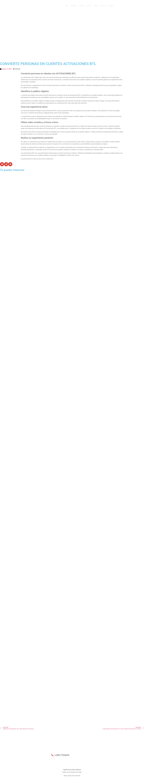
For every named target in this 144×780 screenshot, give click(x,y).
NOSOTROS (73, 5)
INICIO (66, 5)
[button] (2, 164)
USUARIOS (111, 5)
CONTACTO (103, 5)
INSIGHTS (89, 5)
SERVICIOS (81, 5)
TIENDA (96, 5)
